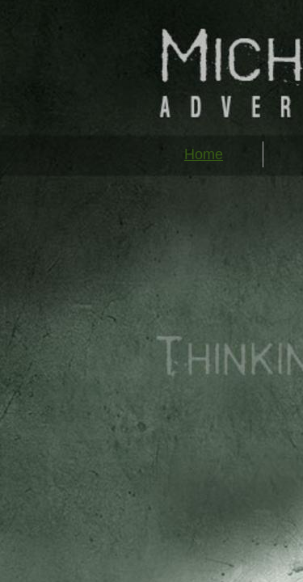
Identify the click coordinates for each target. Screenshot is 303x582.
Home (203, 154)
